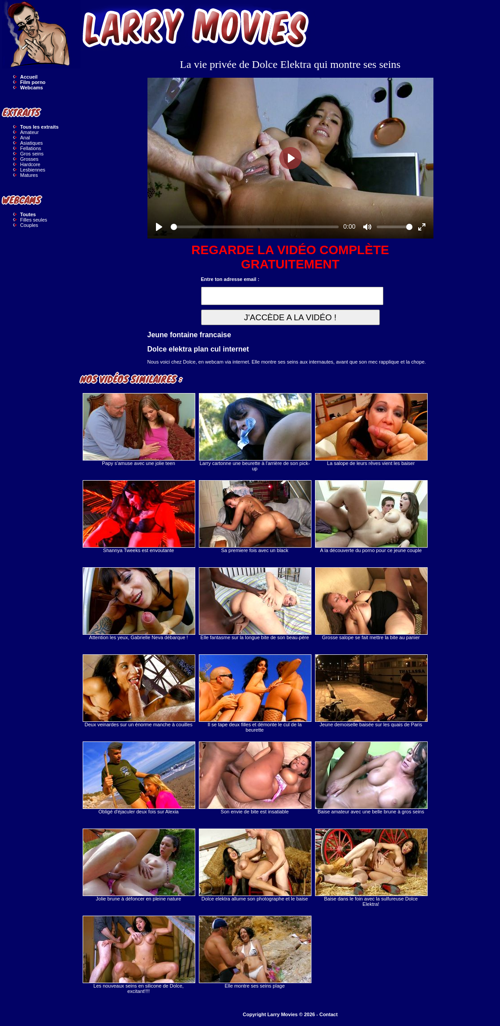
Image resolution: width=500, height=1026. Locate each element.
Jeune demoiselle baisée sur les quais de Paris (371, 690)
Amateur (29, 132)
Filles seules (33, 219)
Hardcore (30, 164)
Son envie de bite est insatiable (255, 777)
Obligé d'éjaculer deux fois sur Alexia (138, 777)
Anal (25, 137)
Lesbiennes (32, 169)
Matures (29, 175)
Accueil (29, 77)
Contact (328, 1014)
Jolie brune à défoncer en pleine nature (138, 865)
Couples (29, 225)
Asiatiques (31, 143)
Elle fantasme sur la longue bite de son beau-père (255, 603)
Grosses (29, 159)
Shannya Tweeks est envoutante (138, 516)
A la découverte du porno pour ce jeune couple (371, 516)
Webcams (31, 87)
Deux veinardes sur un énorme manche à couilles (138, 690)
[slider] (255, 226)
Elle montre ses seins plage (255, 952)
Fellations (30, 148)
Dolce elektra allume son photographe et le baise (255, 865)
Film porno (33, 82)
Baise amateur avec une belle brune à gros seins (371, 777)
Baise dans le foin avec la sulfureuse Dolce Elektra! (371, 868)
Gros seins (32, 153)
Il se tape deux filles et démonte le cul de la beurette (255, 693)
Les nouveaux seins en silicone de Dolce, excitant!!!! (138, 955)
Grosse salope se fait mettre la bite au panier (371, 603)
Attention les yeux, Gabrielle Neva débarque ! (138, 603)
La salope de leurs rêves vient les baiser (371, 429)
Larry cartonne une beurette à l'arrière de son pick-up (255, 432)
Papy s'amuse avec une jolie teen (138, 429)
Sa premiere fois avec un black (255, 516)
